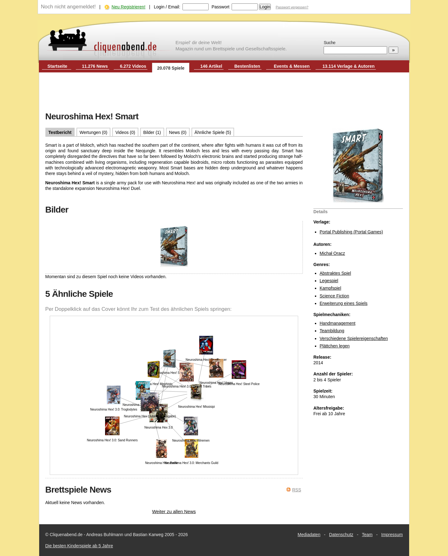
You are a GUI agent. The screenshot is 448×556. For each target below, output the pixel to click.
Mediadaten (309, 534)
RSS (296, 489)
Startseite (57, 66)
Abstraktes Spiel (335, 273)
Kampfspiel (330, 288)
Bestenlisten (247, 66)
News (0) (178, 132)
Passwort (220, 6)
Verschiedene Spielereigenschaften (354, 338)
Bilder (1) (152, 132)
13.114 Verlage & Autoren (348, 66)
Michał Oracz (332, 253)
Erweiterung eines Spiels (343, 303)
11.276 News (95, 66)
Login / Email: (167, 6)
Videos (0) (125, 132)
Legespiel (329, 280)
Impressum (392, 534)
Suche (329, 42)
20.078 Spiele (170, 68)
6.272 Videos (133, 66)
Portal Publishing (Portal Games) (351, 231)
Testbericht (60, 132)
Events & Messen (292, 66)
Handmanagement (337, 323)
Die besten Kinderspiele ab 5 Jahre (79, 545)
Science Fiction (334, 295)
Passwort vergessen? (292, 7)
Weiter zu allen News (174, 511)
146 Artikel (211, 66)
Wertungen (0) (93, 132)
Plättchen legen (335, 345)
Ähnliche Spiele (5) (213, 132)
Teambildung (332, 330)
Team (367, 534)
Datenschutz (341, 534)
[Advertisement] (224, 93)
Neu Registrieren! (128, 6)
